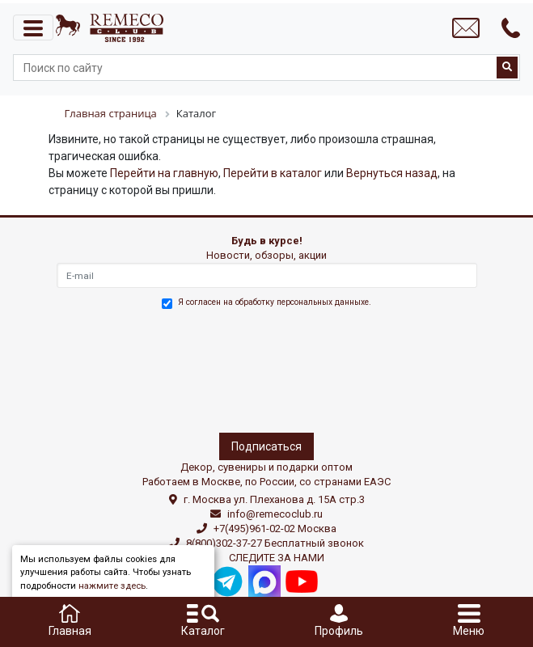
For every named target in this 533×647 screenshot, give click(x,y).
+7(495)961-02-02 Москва (275, 528)
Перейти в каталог (272, 173)
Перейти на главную (164, 173)
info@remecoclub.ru (275, 514)
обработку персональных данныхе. (303, 302)
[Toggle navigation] (33, 27)
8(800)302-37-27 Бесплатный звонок (275, 543)
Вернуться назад (392, 173)
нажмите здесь (112, 586)
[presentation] (127, 368)
